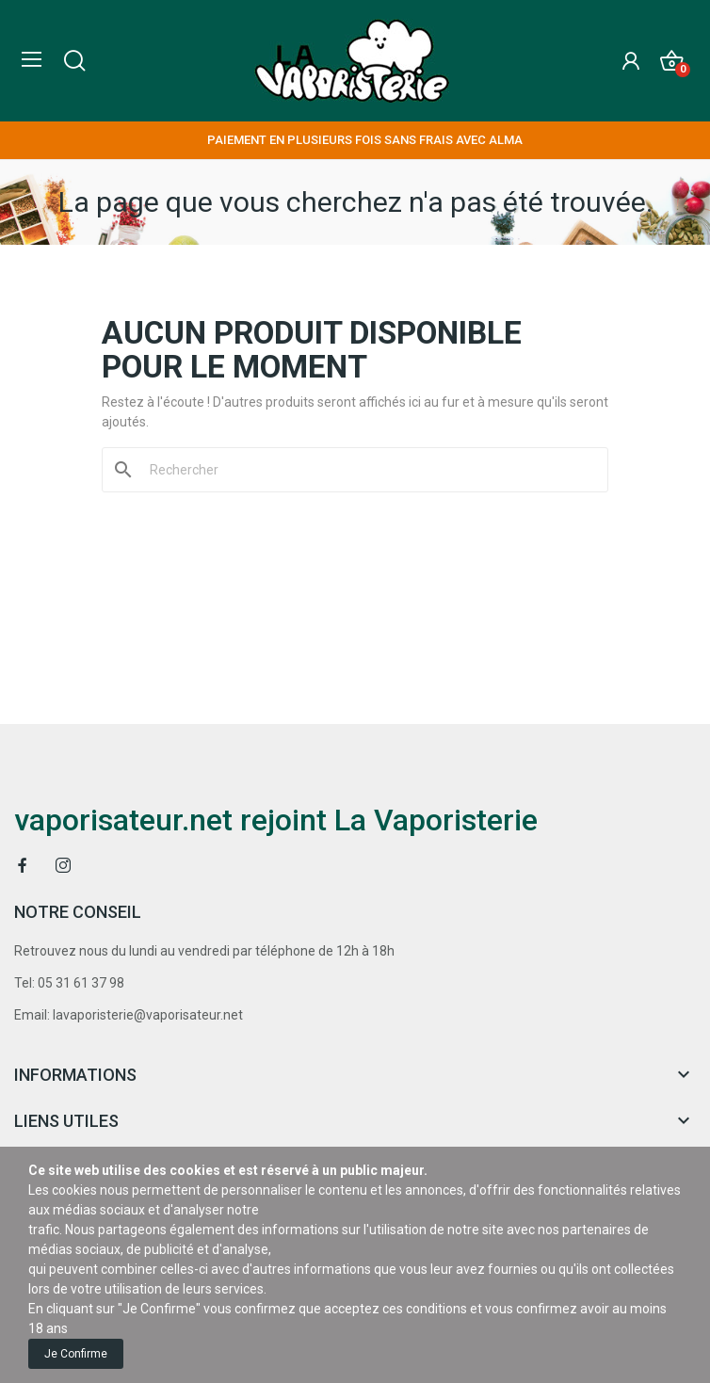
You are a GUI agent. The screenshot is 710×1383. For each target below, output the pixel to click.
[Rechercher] (366, 470)
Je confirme (75, 1353)
